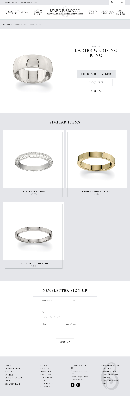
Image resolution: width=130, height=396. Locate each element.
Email (44, 312)
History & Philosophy (107, 12)
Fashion (23, 12)
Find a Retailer (96, 74)
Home (8, 366)
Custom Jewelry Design (37, 12)
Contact (45, 387)
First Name (47, 300)
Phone (44, 324)
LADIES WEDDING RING (96, 191)
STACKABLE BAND (34, 191)
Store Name (71, 324)
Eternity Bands (92, 12)
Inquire (96, 82)
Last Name (71, 300)
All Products (8, 24)
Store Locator (12, 3)
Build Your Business (120, 12)
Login (120, 2)
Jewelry (18, 24)
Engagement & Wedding (12, 12)
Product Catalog (29, 3)
